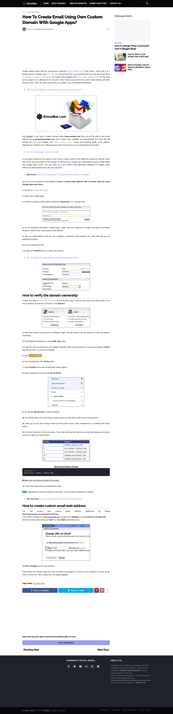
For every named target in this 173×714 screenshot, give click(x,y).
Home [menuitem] (46, 3)
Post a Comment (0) (66, 643)
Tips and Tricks (33, 12)
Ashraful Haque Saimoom (130, 670)
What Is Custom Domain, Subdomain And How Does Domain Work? (54, 90)
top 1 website (51, 74)
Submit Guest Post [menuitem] (98, 3)
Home (24, 12)
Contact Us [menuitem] (115, 3)
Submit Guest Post (129, 710)
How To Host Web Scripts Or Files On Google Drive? (61, 499)
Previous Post (31, 650)
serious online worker (63, 142)
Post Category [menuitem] (58, 3)
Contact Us (104, 710)
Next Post (103, 650)
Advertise (115, 710)
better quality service (76, 71)
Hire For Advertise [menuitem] (78, 3)
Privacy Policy (145, 710)
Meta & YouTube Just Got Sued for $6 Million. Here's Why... (139, 67)
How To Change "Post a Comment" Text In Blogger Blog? (132, 47)
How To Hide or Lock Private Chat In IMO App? (138, 55)
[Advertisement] (66, 50)
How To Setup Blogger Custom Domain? (43, 152)
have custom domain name (88, 77)
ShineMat (37, 710)
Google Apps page (40, 190)
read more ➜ (140, 682)
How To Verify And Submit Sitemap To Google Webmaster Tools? (53, 258)
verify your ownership (47, 301)
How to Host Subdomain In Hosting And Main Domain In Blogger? (63, 175)
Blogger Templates (57, 710)
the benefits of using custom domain (37, 77)
